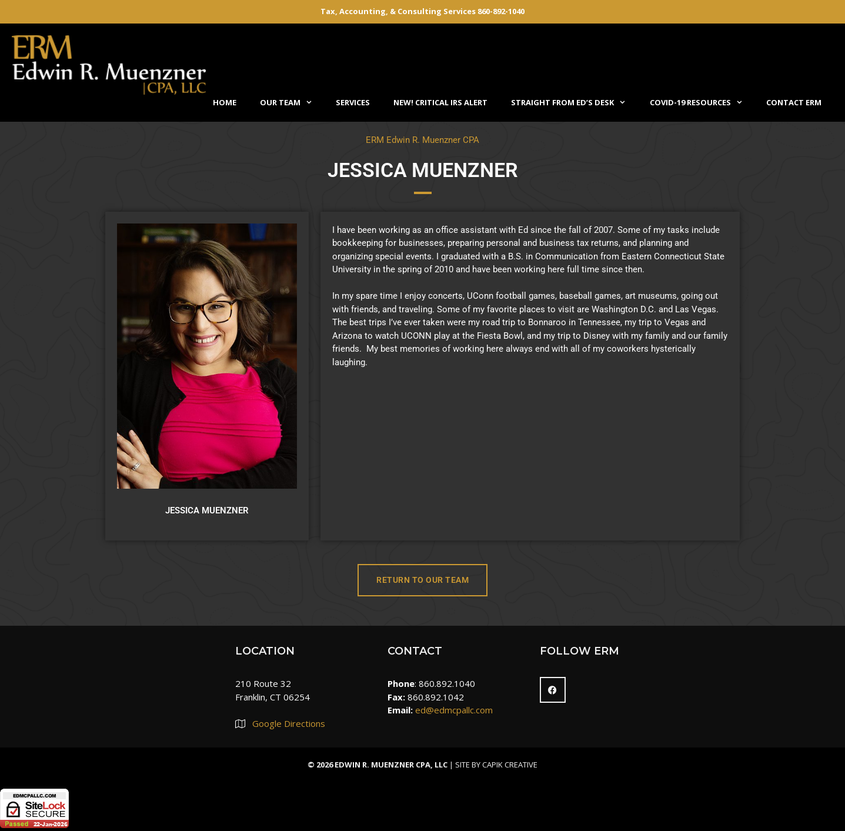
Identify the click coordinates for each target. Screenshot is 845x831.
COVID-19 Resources (702, 102)
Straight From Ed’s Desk (574, 102)
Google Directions (288, 723)
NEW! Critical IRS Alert (440, 102)
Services (353, 102)
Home (224, 102)
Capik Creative (509, 764)
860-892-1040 (501, 11)
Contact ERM (793, 102)
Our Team (292, 102)
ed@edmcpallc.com (454, 710)
